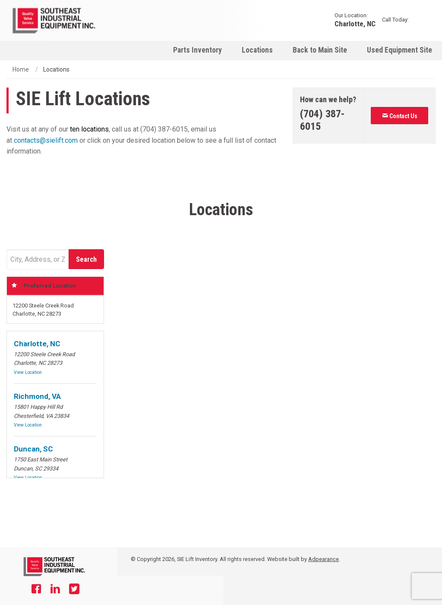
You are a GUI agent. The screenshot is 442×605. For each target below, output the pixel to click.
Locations (257, 50)
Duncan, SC (33, 449)
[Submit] (86, 259)
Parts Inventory (197, 50)
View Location (28, 372)
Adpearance (323, 559)
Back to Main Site (320, 50)
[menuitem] (197, 50)
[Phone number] (328, 120)
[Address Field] (37, 259)
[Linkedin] (55, 590)
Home (21, 69)
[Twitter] (74, 590)
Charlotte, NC (355, 23)
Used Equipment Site (399, 50)
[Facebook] (36, 590)
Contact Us (399, 116)
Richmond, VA (37, 396)
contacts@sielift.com (46, 140)
